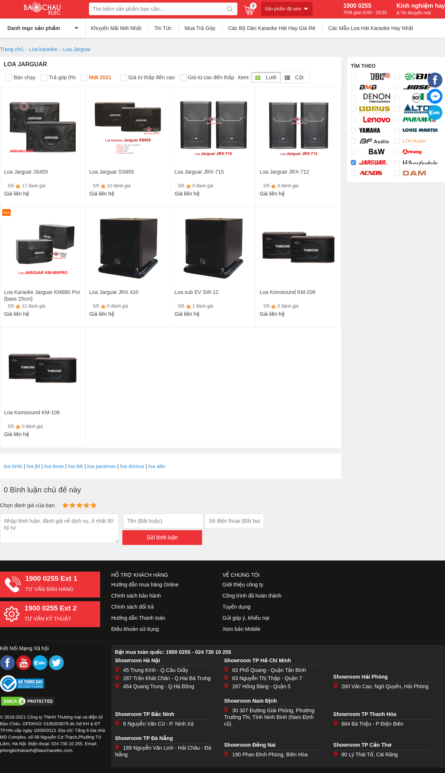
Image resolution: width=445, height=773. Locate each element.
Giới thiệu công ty (242, 585)
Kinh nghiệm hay (420, 9)
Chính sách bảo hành (136, 596)
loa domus (132, 466)
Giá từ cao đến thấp (207, 77)
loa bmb (13, 466)
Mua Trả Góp (200, 28)
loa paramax (102, 466)
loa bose (54, 466)
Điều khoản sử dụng (135, 629)
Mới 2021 (96, 77)
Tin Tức (163, 28)
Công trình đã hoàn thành (251, 596)
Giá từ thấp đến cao (147, 77)
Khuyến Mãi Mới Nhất (116, 28)
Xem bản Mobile (241, 629)
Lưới (265, 77)
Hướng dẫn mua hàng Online (145, 585)
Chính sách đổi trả (132, 607)
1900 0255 (365, 9)
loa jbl (33, 466)
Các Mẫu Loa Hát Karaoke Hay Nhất (370, 28)
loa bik (75, 466)
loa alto (156, 466)
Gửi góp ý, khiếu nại (245, 618)
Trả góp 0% (58, 77)
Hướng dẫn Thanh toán (138, 618)
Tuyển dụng (236, 607)
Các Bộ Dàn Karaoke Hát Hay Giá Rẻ (271, 28)
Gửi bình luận (162, 537)
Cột (293, 77)
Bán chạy (21, 77)
